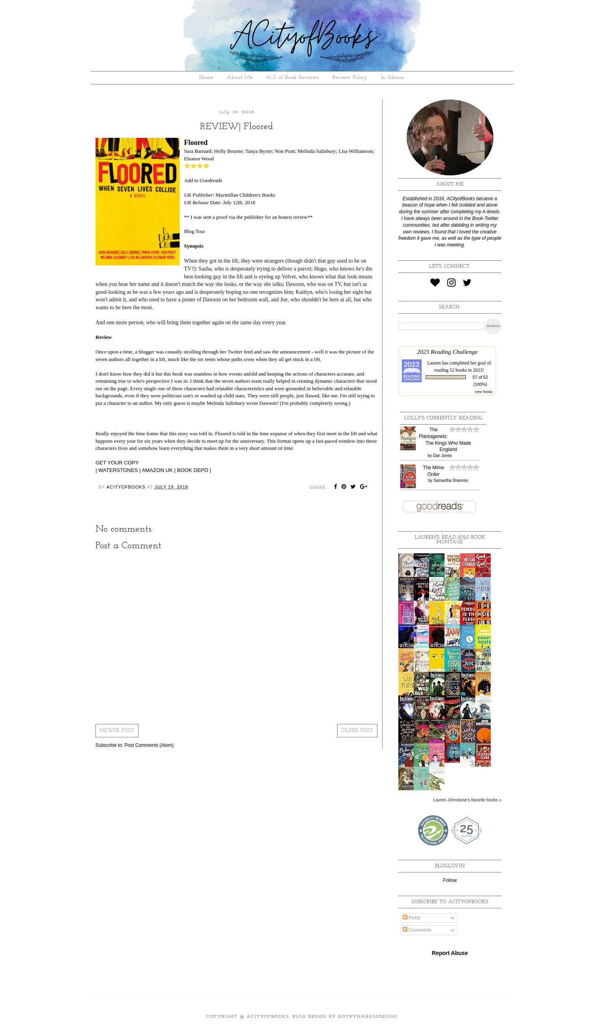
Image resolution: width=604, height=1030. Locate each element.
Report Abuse (450, 953)
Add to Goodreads (203, 180)
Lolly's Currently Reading (443, 418)
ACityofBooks (268, 1017)
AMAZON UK (157, 470)
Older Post (357, 730)
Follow (450, 880)
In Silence (393, 78)
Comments (417, 930)
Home (206, 78)
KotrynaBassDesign (368, 1017)
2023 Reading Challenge (447, 351)
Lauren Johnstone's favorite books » (467, 799)
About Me (240, 78)
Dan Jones (442, 455)
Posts (411, 918)
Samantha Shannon (450, 480)
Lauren (434, 363)
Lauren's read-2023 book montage (450, 540)
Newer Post (117, 730)
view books (484, 391)
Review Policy (350, 78)
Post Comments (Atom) (149, 745)
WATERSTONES (118, 470)
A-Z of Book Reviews (292, 78)
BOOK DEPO (192, 470)
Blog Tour (194, 231)
